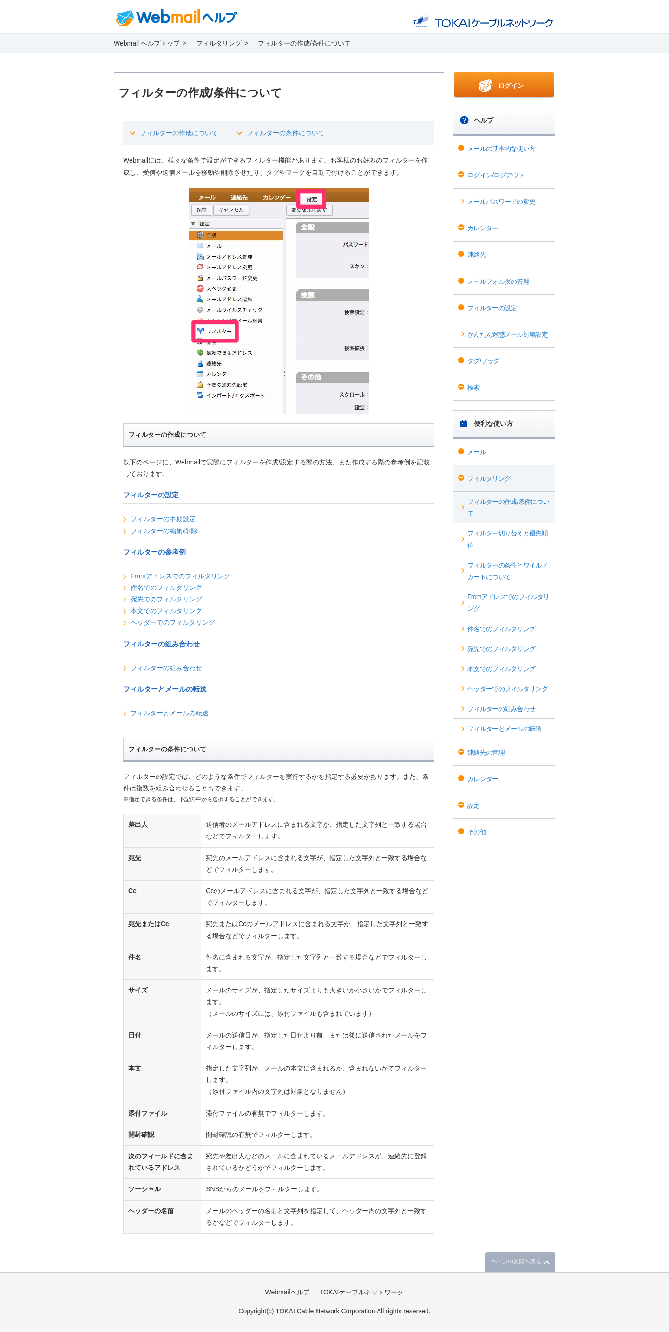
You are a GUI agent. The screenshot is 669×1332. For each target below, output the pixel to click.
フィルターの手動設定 (163, 518)
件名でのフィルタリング (501, 629)
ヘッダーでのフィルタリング (507, 688)
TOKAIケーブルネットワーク (362, 1292)
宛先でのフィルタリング (501, 649)
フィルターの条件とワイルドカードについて (507, 571)
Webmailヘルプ (287, 1292)
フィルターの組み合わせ (501, 708)
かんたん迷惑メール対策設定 (507, 334)
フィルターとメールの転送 (504, 728)
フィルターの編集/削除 (164, 531)
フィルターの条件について (286, 133)
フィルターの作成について (179, 133)
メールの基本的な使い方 (501, 148)
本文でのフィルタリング (501, 669)
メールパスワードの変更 (501, 201)
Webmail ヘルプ (177, 17)
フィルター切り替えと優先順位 (507, 538)
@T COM (483, 20)
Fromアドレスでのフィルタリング (508, 602)
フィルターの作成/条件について (508, 507)
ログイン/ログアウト (496, 175)
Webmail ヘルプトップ (147, 43)
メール (476, 452)
